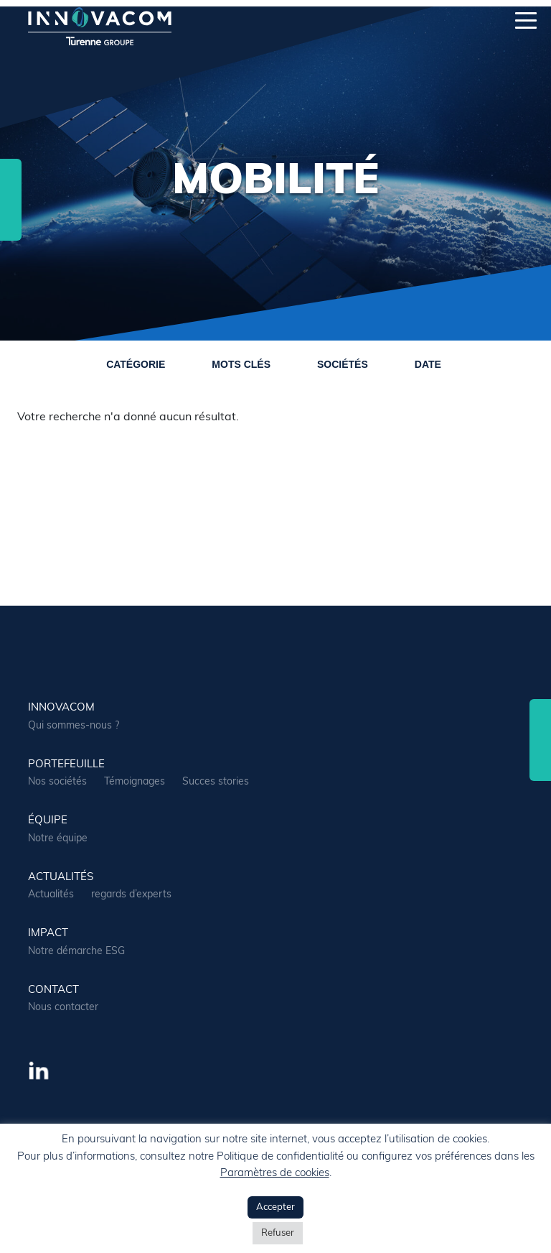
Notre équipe (58, 838)
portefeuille (66, 764)
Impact (48, 933)
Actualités (51, 894)
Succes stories (215, 782)
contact (53, 990)
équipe (47, 820)
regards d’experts (131, 894)
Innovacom (61, 708)
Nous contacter (63, 1007)
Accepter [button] (275, 1207)
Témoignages (134, 782)
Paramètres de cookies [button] (274, 1173)
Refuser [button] (277, 1233)
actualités (60, 877)
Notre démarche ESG (76, 951)
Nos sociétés (57, 782)
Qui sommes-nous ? (73, 726)
